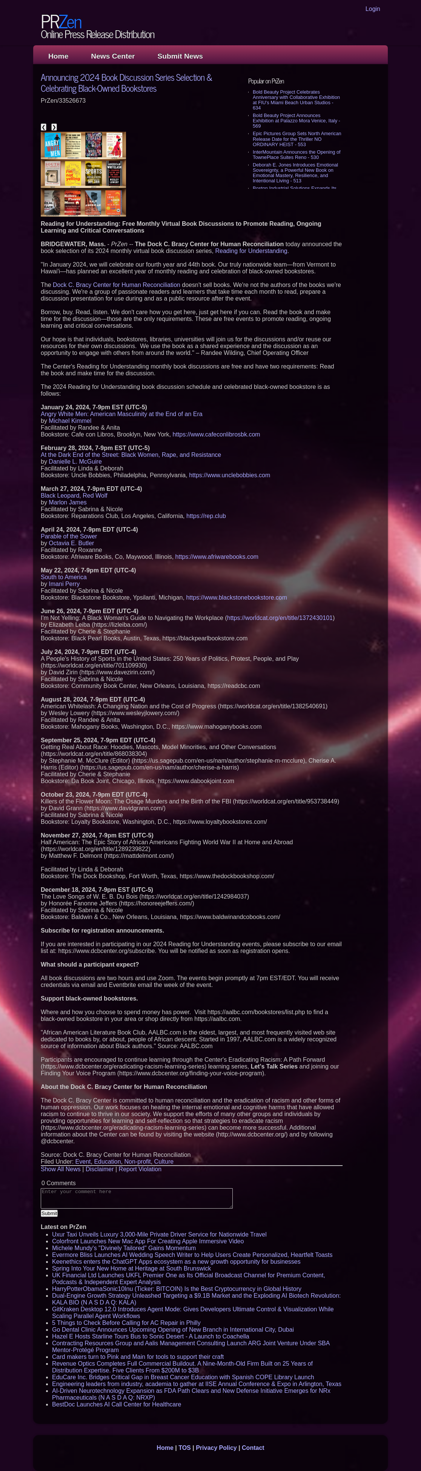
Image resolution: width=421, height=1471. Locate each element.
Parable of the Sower (69, 536)
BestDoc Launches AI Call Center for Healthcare (116, 1404)
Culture (164, 1161)
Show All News (61, 1169)
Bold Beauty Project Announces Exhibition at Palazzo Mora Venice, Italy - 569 (296, 121)
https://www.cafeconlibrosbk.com (216, 434)
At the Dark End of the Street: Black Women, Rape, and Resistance (131, 455)
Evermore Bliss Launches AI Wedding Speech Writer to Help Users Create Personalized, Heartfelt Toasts (192, 1255)
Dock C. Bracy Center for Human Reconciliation (116, 285)
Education (107, 1161)
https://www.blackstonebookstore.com (236, 597)
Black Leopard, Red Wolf (74, 495)
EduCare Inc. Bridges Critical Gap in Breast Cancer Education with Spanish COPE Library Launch (183, 1377)
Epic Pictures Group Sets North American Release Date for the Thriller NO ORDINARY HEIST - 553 (297, 139)
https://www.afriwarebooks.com (217, 557)
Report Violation (140, 1169)
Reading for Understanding (251, 251)
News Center (113, 56)
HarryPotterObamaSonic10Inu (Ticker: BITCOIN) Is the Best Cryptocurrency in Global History (176, 1289)
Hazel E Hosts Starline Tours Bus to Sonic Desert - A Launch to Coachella (150, 1336)
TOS (184, 1448)
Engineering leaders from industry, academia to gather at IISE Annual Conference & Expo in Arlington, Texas (196, 1384)
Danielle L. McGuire (75, 461)
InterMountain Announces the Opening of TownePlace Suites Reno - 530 (297, 154)
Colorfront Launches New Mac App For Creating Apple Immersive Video (148, 1241)
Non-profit (137, 1161)
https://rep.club (206, 516)
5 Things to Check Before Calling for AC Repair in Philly (126, 1323)
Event (83, 1161)
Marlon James (67, 502)
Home (58, 56)
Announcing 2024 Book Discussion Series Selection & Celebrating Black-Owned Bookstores (126, 82)
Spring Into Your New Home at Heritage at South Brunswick (131, 1268)
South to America (64, 577)
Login (373, 9)
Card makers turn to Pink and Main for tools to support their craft (138, 1357)
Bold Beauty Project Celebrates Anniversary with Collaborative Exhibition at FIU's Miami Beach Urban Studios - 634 (296, 100)
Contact (253, 1448)
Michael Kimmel (70, 421)
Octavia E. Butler (71, 543)
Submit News (180, 56)
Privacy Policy (216, 1448)
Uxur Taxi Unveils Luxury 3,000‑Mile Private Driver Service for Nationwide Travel (159, 1234)
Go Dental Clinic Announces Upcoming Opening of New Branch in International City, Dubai (173, 1329)
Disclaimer (100, 1169)
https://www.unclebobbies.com (229, 475)
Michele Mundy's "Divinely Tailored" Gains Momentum (124, 1248)
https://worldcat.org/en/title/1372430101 (280, 618)
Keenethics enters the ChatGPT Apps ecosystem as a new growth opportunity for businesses (176, 1261)
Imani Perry (64, 584)
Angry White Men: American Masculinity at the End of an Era (122, 414)
